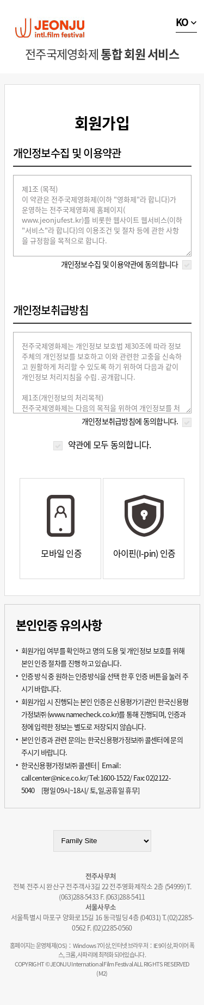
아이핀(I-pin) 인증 (144, 553)
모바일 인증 (61, 553)
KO (182, 22)
